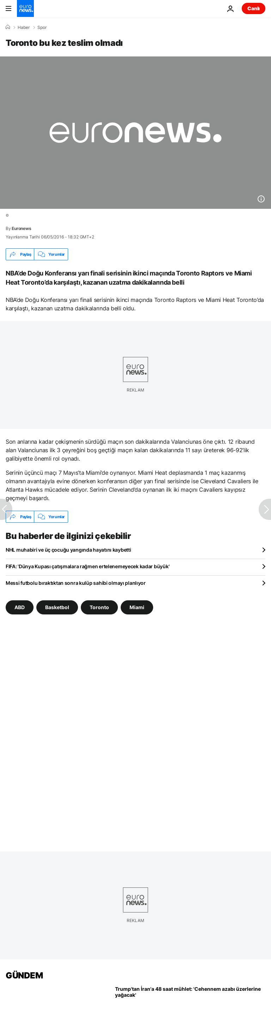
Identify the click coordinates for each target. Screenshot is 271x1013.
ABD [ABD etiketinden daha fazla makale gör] (19, 607)
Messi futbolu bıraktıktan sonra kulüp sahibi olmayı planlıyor (76, 583)
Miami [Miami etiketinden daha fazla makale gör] (137, 607)
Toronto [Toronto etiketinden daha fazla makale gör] (99, 607)
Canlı (253, 8)
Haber (24, 27)
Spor (42, 27)
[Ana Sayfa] (8, 27)
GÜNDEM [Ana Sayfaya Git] (24, 975)
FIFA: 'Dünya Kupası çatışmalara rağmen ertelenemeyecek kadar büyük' (87, 566)
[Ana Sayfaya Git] (25, 8)
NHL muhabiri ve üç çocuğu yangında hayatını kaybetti (68, 550)
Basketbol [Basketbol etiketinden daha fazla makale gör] (57, 607)
